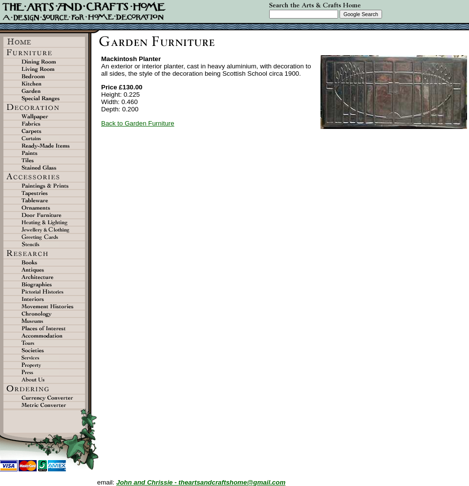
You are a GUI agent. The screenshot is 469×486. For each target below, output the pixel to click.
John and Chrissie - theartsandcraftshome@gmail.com (200, 482)
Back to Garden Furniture (137, 123)
